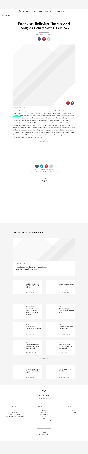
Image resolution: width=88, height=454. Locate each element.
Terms (44, 421)
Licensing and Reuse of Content (15, 429)
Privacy (44, 423)
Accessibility (44, 427)
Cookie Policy (44, 425)
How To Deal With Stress (42, 184)
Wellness (54, 184)
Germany (73, 421)
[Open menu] (2, 10)
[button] (79, 12)
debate (30, 123)
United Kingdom (73, 419)
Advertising (15, 423)
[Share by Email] (48, 39)
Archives (44, 429)
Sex (32, 184)
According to (17, 128)
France (73, 423)
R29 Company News (44, 419)
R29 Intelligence (15, 427)
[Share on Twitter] (41, 179)
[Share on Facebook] (39, 39)
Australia (73, 425)
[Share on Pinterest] (44, 39)
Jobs (15, 421)
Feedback (15, 425)
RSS (44, 431)
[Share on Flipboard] (46, 179)
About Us (15, 419)
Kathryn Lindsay (44, 32)
